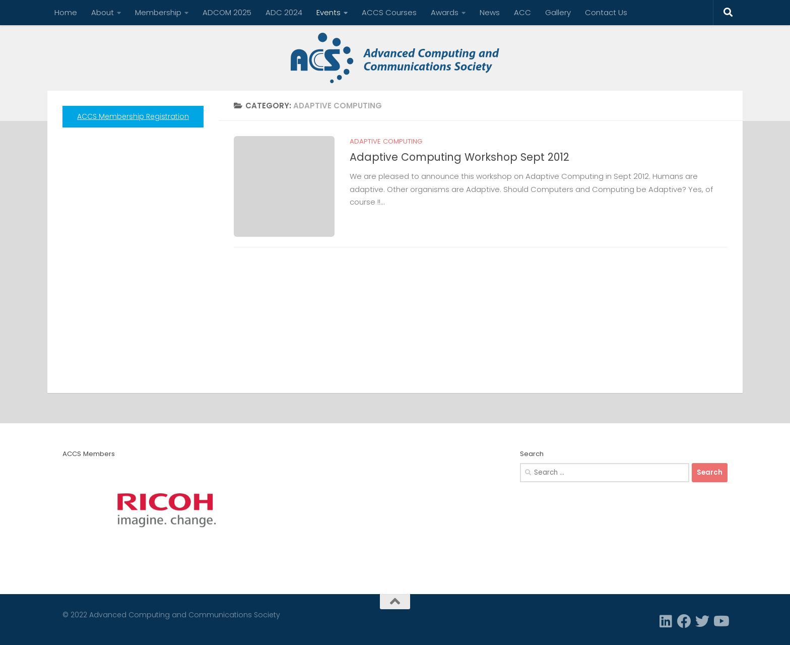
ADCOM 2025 (227, 12)
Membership (158, 12)
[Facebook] (684, 621)
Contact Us (606, 12)
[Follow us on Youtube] (720, 621)
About (102, 12)
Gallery (558, 12)
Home (65, 12)
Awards (444, 12)
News (490, 12)
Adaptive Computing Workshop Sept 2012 (459, 157)
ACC (522, 12)
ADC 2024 (284, 12)
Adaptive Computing (386, 141)
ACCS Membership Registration (133, 116)
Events (328, 12)
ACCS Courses (389, 12)
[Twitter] (702, 621)
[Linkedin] (666, 621)
